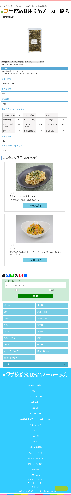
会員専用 (35, 487)
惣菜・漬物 (28, 62)
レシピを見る (35, 205)
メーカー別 (8, 364)
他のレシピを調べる (35, 453)
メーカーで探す (39, 62)
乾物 (39, 338)
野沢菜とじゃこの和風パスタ (22, 196)
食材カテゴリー (35, 413)
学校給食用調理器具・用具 (35, 458)
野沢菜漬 (8, 17)
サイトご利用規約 (35, 479)
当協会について (35, 425)
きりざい (13, 248)
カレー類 (7, 331)
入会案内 (35, 441)
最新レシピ (35, 391)
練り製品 (7, 345)
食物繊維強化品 (10, 358)
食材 (52, 290)
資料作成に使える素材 (35, 464)
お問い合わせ (35, 475)
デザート (41, 345)
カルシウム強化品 (11, 351)
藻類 (6, 325)
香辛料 (40, 325)
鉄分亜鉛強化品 (43, 351)
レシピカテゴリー (35, 396)
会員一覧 (35, 436)
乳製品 (40, 331)
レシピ (19, 290)
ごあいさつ (35, 430)
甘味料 (40, 305)
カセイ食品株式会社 (17, 62)
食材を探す (5, 62)
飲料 (6, 312)
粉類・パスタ (9, 338)
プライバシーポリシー (35, 483)
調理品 (7, 318)
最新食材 (35, 408)
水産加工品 (42, 318)
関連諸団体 (35, 469)
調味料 (7, 305)
